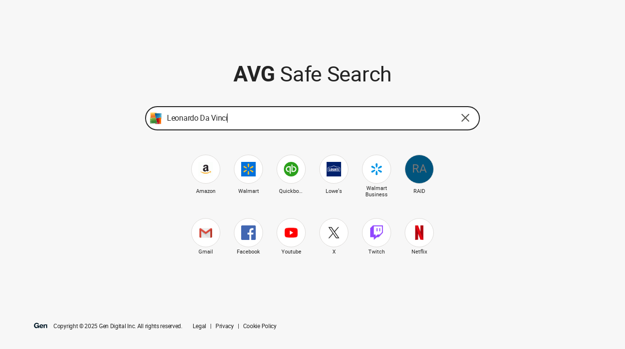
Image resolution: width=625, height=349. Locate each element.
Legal (199, 326)
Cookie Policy (260, 326)
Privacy (224, 326)
